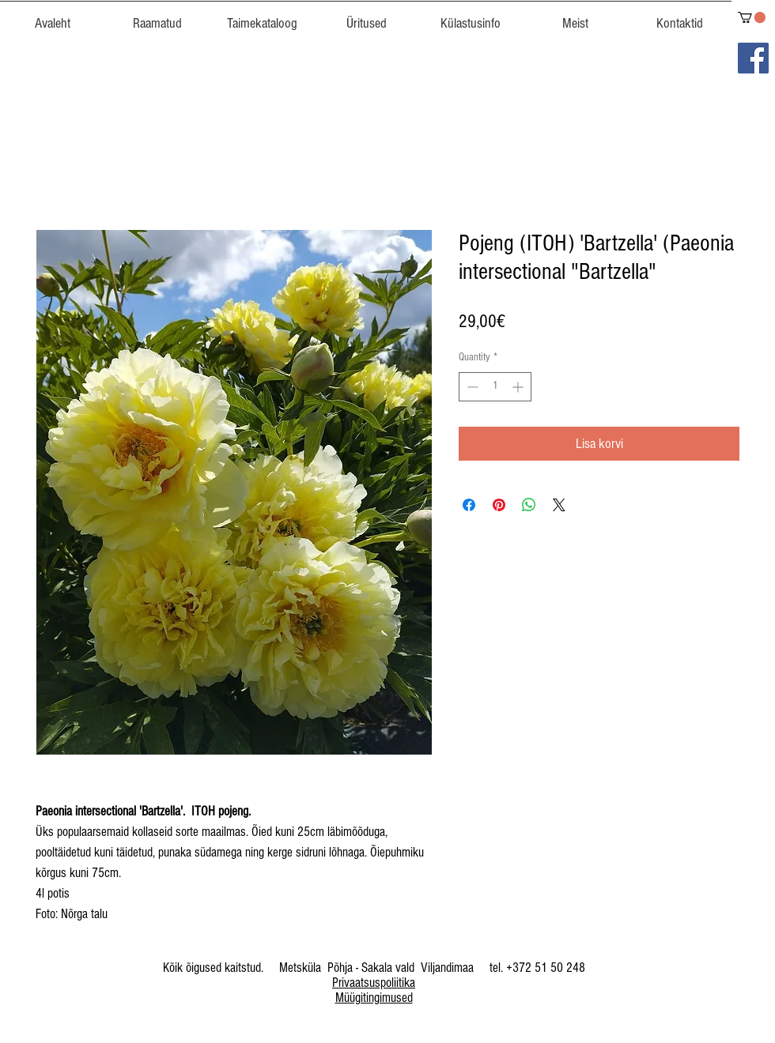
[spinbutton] (495, 387)
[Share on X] (559, 504)
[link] (752, 17)
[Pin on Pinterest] (499, 504)
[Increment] (519, 387)
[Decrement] (471, 387)
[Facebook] (753, 58)
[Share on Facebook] (468, 504)
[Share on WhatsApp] (529, 504)
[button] (262, 16)
